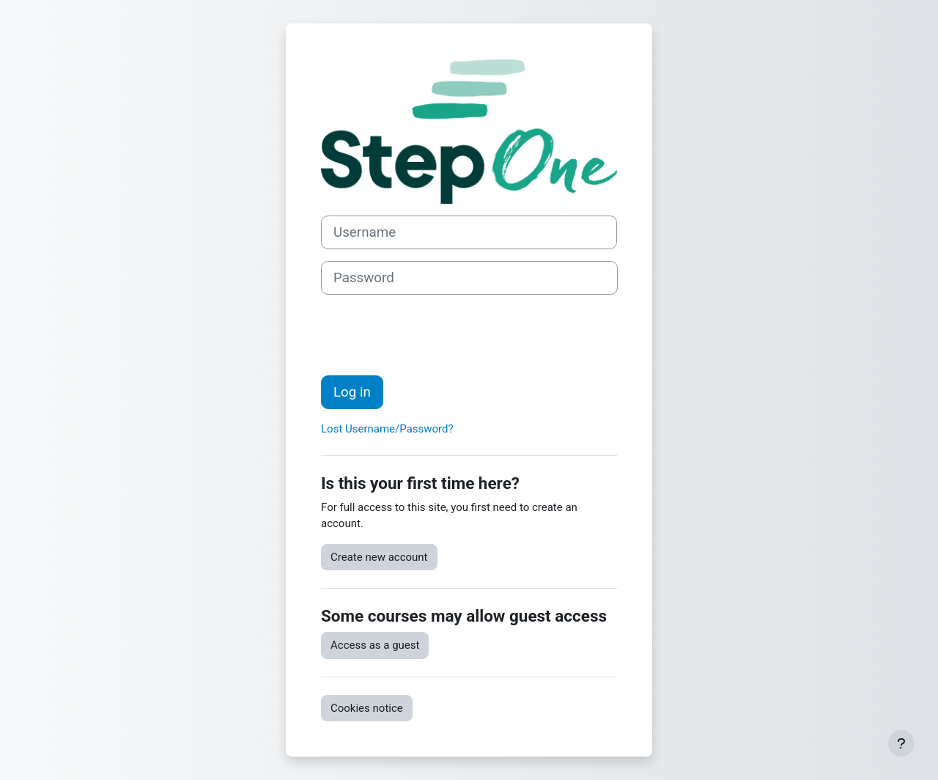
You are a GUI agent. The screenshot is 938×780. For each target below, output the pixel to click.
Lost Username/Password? (387, 428)
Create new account (379, 557)
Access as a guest (374, 645)
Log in (352, 392)
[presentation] (432, 335)
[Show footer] (901, 743)
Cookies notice (366, 708)
